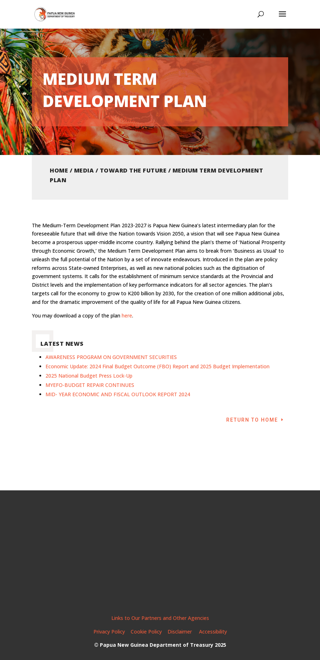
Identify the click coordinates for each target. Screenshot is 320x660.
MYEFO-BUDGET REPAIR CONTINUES (89, 385)
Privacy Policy (109, 631)
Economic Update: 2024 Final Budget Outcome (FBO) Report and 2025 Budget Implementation (157, 366)
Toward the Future (133, 170)
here (127, 315)
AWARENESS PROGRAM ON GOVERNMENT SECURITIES (111, 357)
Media (84, 170)
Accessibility (213, 631)
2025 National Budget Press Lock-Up (88, 375)
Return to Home (252, 420)
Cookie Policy (146, 631)
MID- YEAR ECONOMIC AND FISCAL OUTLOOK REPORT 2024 (117, 394)
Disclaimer (180, 631)
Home (59, 170)
